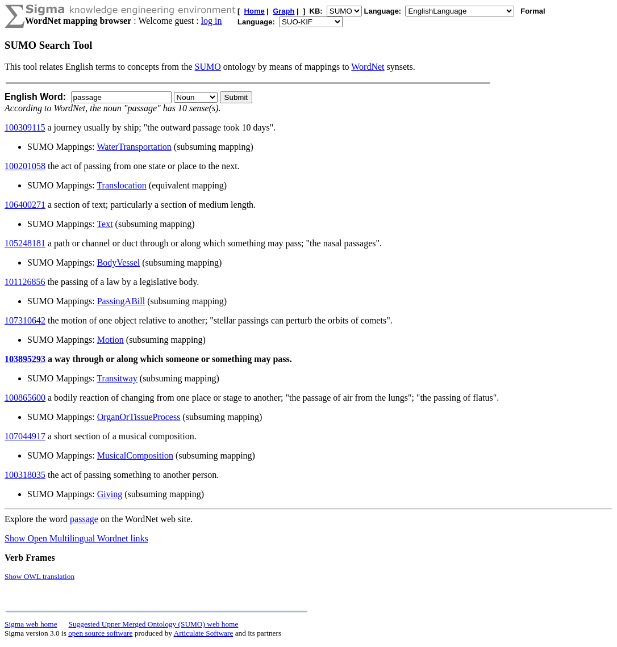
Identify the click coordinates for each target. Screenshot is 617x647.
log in (211, 21)
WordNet (367, 67)
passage (84, 519)
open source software (100, 633)
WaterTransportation (134, 147)
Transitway (117, 378)
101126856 (25, 282)
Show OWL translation (39, 576)
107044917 (25, 436)
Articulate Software (204, 633)
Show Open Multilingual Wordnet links (76, 538)
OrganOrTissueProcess (139, 417)
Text (104, 224)
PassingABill (121, 301)
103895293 (25, 359)
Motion (110, 339)
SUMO (208, 67)
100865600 (25, 397)
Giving (109, 494)
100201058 (25, 166)
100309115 (25, 127)
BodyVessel (118, 262)
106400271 (25, 204)
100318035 (25, 475)
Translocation (121, 185)
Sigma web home (31, 624)
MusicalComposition (135, 455)
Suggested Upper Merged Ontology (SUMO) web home (154, 624)
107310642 (25, 320)
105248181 (25, 243)
